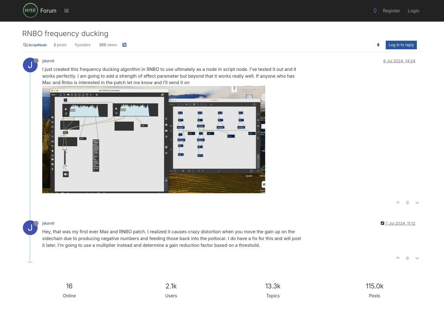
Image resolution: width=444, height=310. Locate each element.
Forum (48, 10)
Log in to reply (401, 45)
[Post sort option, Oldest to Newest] (378, 45)
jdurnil (48, 61)
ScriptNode (35, 45)
